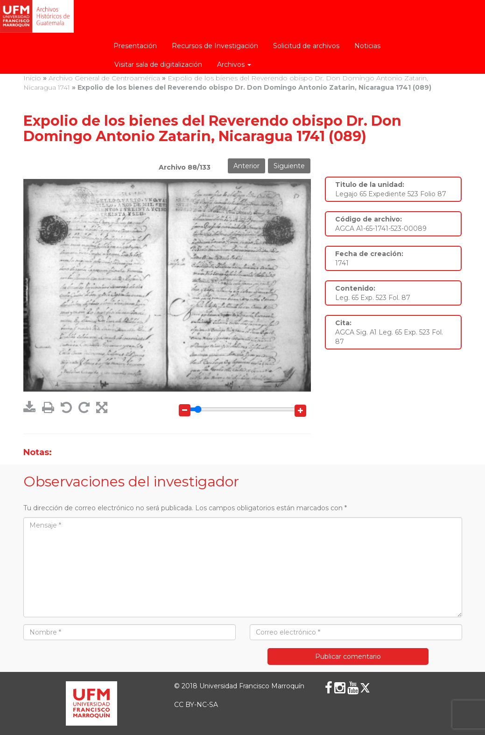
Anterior (246, 166)
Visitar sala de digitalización (158, 64)
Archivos (234, 64)
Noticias (367, 46)
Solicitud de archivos (306, 46)
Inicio (32, 78)
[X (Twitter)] (365, 687)
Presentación (135, 46)
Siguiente (289, 166)
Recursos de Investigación (215, 46)
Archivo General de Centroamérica (104, 78)
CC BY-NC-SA (196, 704)
